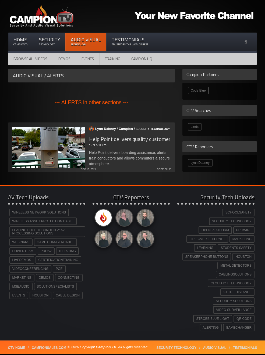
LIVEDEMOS (21, 260)
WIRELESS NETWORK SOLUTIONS (39, 212)
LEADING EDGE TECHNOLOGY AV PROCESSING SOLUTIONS (38, 231)
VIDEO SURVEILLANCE (234, 310)
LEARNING (205, 248)
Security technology (176, 348)
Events (88, 58)
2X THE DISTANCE (237, 292)
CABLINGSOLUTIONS (235, 274)
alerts (195, 127)
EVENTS (18, 295)
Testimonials (130, 41)
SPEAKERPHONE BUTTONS (206, 257)
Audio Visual (86, 41)
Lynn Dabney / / (128, 128)
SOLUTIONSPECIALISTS (55, 286)
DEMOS (45, 278)
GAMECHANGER (239, 327)
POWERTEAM (22, 251)
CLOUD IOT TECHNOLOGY (231, 283)
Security (49, 41)
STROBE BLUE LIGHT (212, 319)
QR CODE (244, 319)
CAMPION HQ (141, 58)
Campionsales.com (49, 348)
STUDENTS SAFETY (236, 248)
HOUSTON (41, 295)
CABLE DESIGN (68, 295)
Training (112, 58)
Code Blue (198, 90)
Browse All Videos (30, 58)
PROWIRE (244, 230)
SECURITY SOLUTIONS (234, 301)
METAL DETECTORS (236, 265)
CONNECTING (69, 278)
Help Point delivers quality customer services (130, 141)
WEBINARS (21, 242)
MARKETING (21, 278)
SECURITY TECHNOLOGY (232, 221)
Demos (64, 58)
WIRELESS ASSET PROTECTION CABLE (43, 221)
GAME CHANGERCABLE (55, 242)
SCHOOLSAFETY (238, 212)
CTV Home (16, 348)
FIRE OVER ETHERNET (207, 239)
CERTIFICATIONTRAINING (58, 260)
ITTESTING (67, 251)
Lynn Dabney (200, 163)
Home (20, 41)
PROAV (46, 251)
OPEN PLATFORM (215, 230)
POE (59, 269)
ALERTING (211, 327)
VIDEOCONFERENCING (30, 269)
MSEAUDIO (21, 286)
